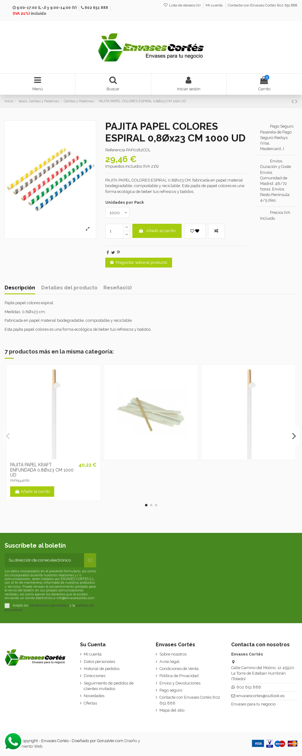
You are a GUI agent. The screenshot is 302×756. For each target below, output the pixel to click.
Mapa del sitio (171, 710)
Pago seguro (170, 690)
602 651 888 (96, 8)
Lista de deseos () (182, 5)
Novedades (94, 695)
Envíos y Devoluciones (179, 683)
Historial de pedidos (101, 668)
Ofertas (90, 703)
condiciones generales (49, 605)
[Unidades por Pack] (117, 212)
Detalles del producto (69, 288)
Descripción (20, 288)
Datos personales (99, 661)
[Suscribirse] (90, 560)
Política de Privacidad (179, 675)
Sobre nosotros (173, 654)
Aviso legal (169, 661)
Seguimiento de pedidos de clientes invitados (109, 686)
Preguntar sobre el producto (138, 262)
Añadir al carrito (156, 230)
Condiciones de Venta (179, 668)
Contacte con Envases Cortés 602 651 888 (262, 5)
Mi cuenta (214, 5)
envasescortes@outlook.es (260, 695)
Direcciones (94, 675)
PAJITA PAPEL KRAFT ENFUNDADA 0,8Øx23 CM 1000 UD (42, 470)
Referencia (115, 150)
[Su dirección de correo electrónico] (44, 560)
